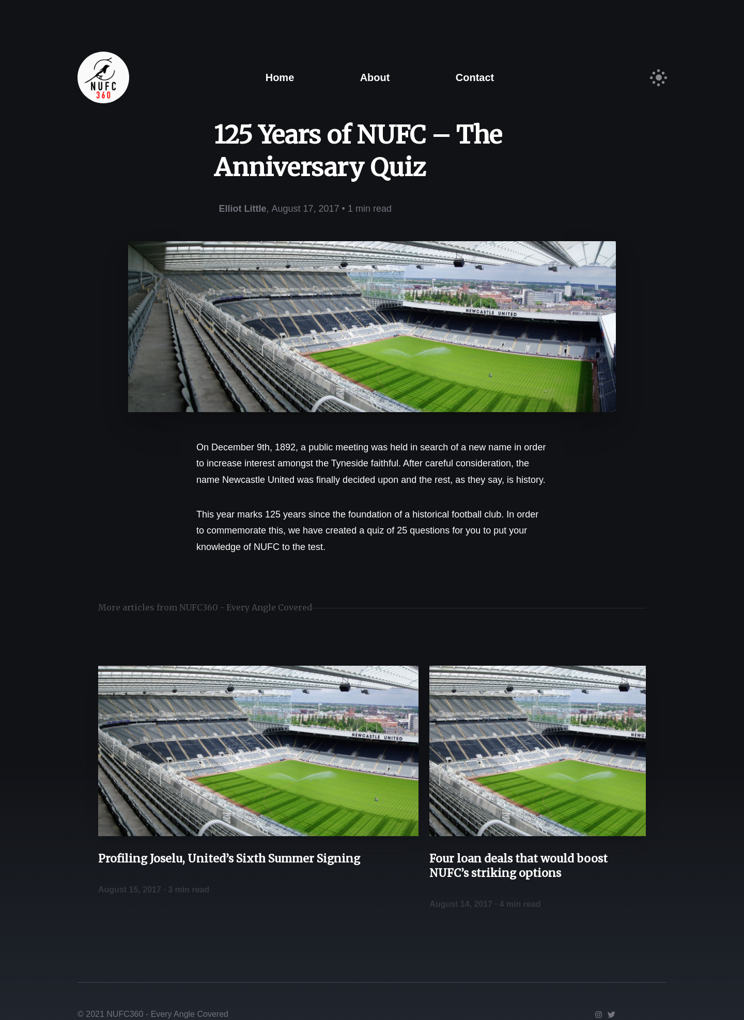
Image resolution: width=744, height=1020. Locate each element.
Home (280, 77)
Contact (475, 77)
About (375, 77)
